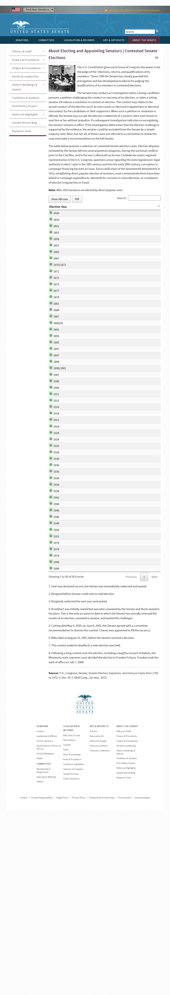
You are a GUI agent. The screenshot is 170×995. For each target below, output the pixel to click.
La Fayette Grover (88, 329)
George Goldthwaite (89, 305)
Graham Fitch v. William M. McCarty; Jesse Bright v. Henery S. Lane (96, 265)
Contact (40, 915)
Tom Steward (85, 616)
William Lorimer (87, 456)
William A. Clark (87, 436)
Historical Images (98, 925)
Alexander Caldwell (89, 312)
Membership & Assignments (43, 955)
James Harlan (86, 247)
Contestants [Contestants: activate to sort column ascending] (85, 209)
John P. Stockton (87, 276)
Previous (131, 761)
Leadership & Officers (47, 920)
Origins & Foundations (26, 68)
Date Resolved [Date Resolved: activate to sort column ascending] (124, 209)
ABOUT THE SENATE (127, 910)
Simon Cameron (87, 253)
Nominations (69, 924)
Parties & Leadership (25, 76)
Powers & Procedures (25, 60)
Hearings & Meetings (46, 961)
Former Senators (45, 925)
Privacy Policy (78, 982)
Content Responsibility (41, 982)
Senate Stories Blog (24, 122)
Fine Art (93, 915)
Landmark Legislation (73, 948)
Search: (139, 198)
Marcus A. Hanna (87, 418)
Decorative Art (97, 920)
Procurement (124, 982)
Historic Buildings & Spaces (24, 87)
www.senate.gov (142, 982)
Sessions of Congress (73, 953)
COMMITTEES (44, 948)
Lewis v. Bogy (85, 323)
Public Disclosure (71, 962)
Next (155, 761)
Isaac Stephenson (88, 443)
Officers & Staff (21, 51)
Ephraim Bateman (88, 218)
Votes (65, 934)
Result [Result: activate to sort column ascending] (140, 209)
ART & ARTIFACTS (99, 910)
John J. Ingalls (86, 336)
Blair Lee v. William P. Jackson (95, 473)
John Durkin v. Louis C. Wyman (96, 714)
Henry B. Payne (86, 354)
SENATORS (42, 910)
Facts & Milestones (45, 937)
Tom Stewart (85, 633)
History (40, 965)
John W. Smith (86, 449)
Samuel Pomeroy (88, 283)
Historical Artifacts (99, 930)
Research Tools (21, 131)
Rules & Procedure (72, 943)
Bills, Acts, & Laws (71, 919)
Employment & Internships (101, 982)
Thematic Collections (100, 934)
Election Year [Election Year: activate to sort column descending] (54, 209)
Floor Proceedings (72, 938)
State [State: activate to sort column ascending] (70, 209)
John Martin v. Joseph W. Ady (95, 389)
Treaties (67, 929)
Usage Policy (62, 982)
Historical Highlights (25, 114)
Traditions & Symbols (25, 97)
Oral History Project (24, 106)
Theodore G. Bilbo (88, 640)
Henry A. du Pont (87, 401)
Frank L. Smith (86, 564)
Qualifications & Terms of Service (49, 932)
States (39, 942)
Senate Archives (70, 958)
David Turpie (85, 360)
